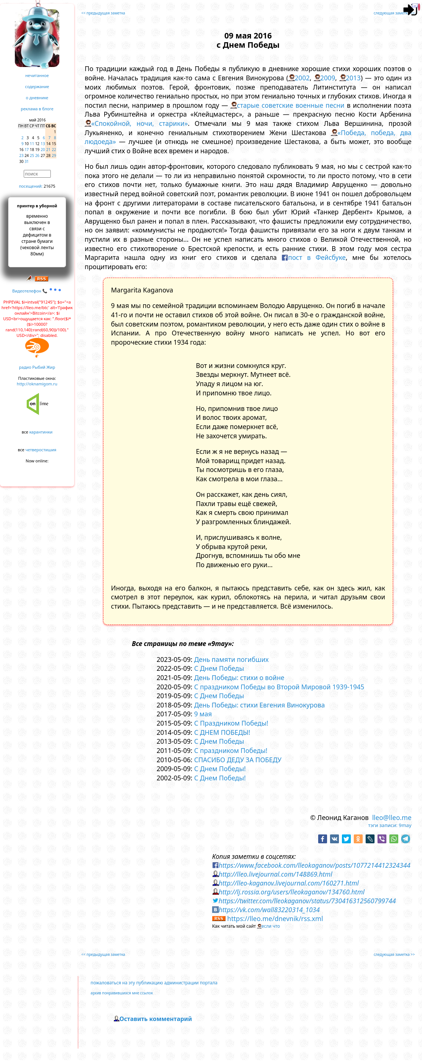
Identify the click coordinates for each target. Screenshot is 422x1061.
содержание (37, 86)
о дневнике (37, 97)
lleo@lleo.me (391, 817)
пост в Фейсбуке (317, 257)
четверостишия (41, 449)
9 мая (203, 713)
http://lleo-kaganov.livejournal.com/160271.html (289, 882)
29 (54, 155)
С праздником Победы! (230, 750)
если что (270, 926)
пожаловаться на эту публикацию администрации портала (153, 983)
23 (21, 155)
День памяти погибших (231, 659)
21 (48, 149)
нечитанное (37, 75)
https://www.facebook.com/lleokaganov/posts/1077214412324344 (315, 865)
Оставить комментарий (155, 1019)
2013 (353, 77)
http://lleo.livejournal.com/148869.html (275, 874)
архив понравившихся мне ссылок (121, 992)
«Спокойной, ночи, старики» (139, 123)
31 (26, 161)
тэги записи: (383, 825)
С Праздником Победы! (231, 723)
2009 (327, 77)
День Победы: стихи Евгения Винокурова (259, 704)
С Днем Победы (219, 668)
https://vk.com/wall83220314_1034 (269, 909)
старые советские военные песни (290, 105)
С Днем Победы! (219, 768)
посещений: (31, 186)
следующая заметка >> (394, 13)
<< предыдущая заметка (103, 13)
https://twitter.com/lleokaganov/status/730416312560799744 (307, 900)
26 (37, 155)
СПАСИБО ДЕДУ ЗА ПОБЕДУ (237, 759)
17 (26, 149)
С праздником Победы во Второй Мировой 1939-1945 (279, 686)
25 (32, 155)
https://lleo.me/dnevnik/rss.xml (275, 918)
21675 (49, 186)
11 (32, 143)
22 (54, 149)
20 (43, 149)
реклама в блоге (37, 108)
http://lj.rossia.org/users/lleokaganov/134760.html (292, 891)
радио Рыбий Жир (37, 367)
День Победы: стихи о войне (239, 677)
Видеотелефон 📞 (37, 291)
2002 (302, 77)
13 (43, 143)
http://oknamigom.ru (37, 383)
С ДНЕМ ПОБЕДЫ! (222, 732)
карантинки (41, 432)
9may (405, 825)
